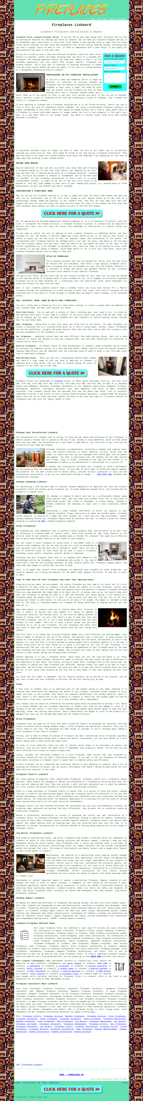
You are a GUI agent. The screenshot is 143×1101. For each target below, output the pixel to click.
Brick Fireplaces (117, 1016)
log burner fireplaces (64, 838)
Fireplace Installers (26, 1019)
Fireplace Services (53, 1016)
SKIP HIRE (102, 963)
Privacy (125, 1082)
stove (95, 866)
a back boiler (38, 363)
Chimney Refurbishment (106, 1029)
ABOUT (105, 19)
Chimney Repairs (54, 1082)
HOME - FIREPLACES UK (71, 1074)
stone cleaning (37, 974)
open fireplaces (38, 946)
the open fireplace (112, 324)
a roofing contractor (96, 966)
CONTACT (112, 19)
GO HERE (41, 521)
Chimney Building (82, 1032)
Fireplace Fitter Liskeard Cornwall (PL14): (38, 37)
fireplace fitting (85, 931)
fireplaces (91, 62)
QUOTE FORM (96, 956)
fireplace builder (34, 251)
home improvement (53, 979)
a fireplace (79, 1009)
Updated (44, 1082)
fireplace (110, 40)
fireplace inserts (57, 791)
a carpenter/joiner (69, 974)
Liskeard (58, 381)
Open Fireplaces (65, 1021)
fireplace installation (109, 153)
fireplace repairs (66, 933)
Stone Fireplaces (48, 1019)
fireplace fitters (73, 976)
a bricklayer (62, 966)
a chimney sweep (66, 969)
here (93, 1012)
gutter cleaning (34, 969)
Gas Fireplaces (118, 1024)
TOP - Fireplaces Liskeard (29, 1065)
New (39, 1082)
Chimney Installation (39, 1032)
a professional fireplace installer (105, 107)
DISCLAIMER (122, 19)
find (25, 989)
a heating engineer (98, 969)
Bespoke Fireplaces (74, 1016)
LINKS (99, 19)
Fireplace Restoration (115, 1019)
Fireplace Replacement (101, 1021)
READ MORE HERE (104, 474)
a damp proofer (103, 971)
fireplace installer (76, 173)
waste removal (74, 963)
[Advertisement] (71, 134)
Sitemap (17, 1082)
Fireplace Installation (62, 1029)
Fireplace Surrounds (26, 1024)
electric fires (96, 348)
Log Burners (81, 1021)
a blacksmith (33, 966)
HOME (92, 19)
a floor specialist (36, 971)
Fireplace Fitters (32, 1016)
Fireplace (20, 381)
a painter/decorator (71, 971)
